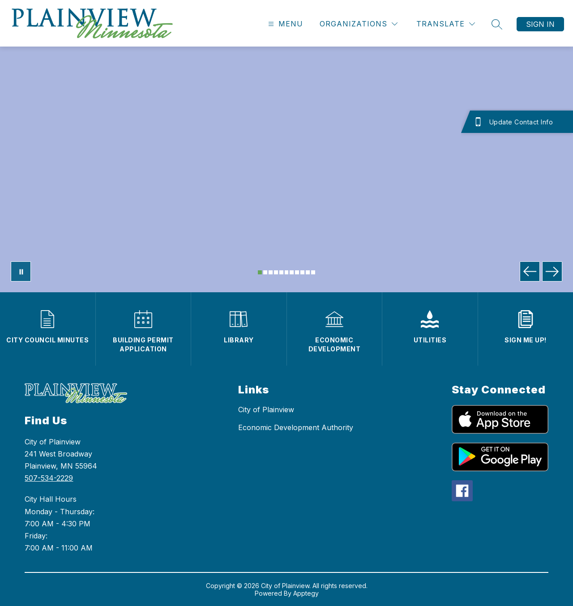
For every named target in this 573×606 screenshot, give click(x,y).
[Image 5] (281, 272)
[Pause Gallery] (21, 271)
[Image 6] (287, 272)
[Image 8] (297, 272)
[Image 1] (260, 272)
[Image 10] (308, 272)
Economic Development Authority (295, 427)
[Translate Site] (445, 24)
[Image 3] (271, 272)
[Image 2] (265, 272)
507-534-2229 (49, 478)
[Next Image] (552, 271)
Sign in (540, 24)
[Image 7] (292, 272)
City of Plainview (266, 409)
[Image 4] (276, 272)
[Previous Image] (530, 271)
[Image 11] (313, 272)
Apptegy (306, 593)
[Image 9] (302, 272)
